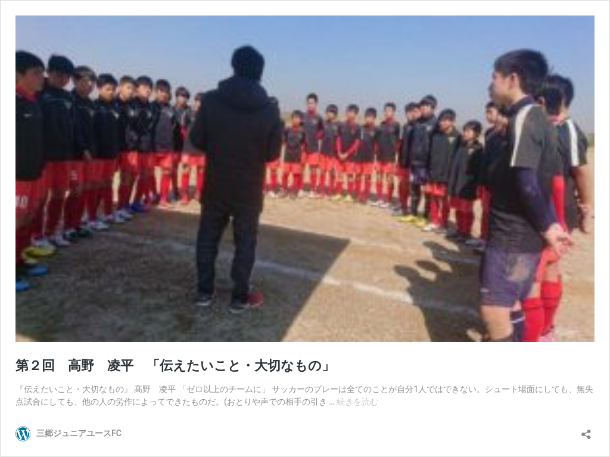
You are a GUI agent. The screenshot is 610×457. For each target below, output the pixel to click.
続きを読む (357, 401)
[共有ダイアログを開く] (586, 430)
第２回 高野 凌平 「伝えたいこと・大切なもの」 (175, 365)
